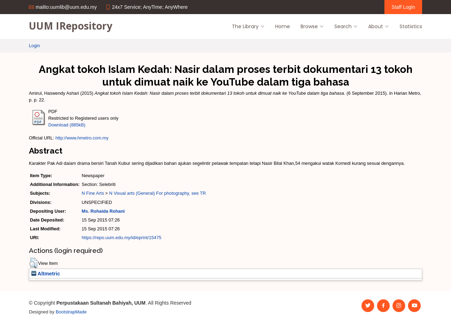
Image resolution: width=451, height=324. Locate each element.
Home (282, 26)
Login (34, 45)
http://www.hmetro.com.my (82, 138)
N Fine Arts (93, 193)
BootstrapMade (71, 311)
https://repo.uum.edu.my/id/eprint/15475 (121, 237)
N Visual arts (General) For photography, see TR (157, 193)
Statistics (411, 26)
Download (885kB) (66, 124)
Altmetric (45, 273)
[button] (33, 263)
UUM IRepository (70, 25)
